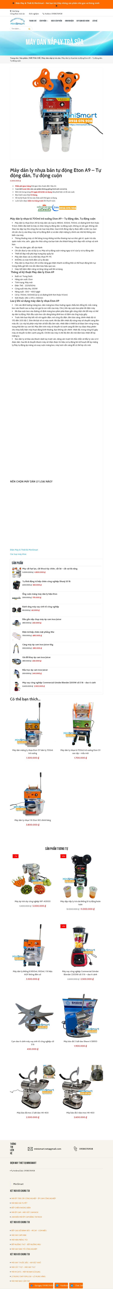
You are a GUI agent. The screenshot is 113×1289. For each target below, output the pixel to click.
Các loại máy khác (18, 554)
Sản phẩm (42, 21)
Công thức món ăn (17, 14)
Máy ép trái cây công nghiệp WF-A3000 (32, 901)
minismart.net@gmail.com (47, 1148)
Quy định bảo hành (82, 21)
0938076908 (86, 1148)
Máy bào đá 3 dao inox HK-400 (80, 1112)
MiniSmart (18, 1184)
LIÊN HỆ (94, 21)
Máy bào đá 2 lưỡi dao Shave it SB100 (80, 1041)
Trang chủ (32, 21)
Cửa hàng (15, 11)
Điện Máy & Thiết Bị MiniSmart (24, 550)
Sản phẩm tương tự (56, 849)
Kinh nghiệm (34, 14)
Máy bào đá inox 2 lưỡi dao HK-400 (33, 1112)
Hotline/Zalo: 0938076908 (23, 1171)
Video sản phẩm (56, 21)
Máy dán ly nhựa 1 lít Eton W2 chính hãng (32, 820)
